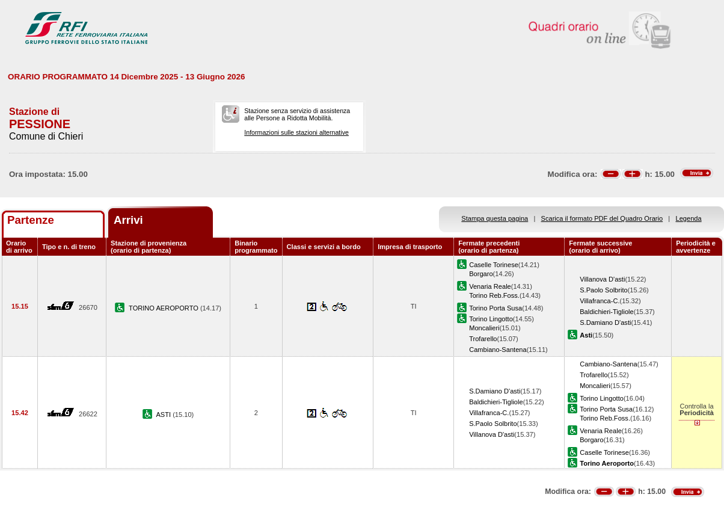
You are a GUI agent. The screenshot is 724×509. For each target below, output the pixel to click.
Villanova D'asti (602, 279)
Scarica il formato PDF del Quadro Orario (602, 218)
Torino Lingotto (491, 318)
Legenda (689, 218)
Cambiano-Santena (497, 349)
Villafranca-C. (599, 300)
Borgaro (480, 273)
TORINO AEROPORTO (164, 308)
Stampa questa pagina (494, 218)
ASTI (164, 414)
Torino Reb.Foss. (494, 295)
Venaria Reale (490, 286)
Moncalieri (484, 328)
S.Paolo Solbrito (603, 290)
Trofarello (483, 338)
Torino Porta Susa (495, 308)
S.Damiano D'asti (605, 322)
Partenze (30, 220)
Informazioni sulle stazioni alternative (296, 132)
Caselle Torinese (493, 264)
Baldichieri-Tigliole (606, 311)
